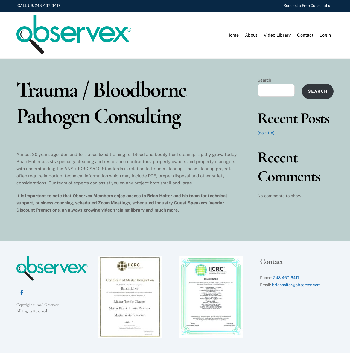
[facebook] (21, 292)
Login (325, 35)
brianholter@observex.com (296, 284)
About (251, 35)
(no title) (266, 133)
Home (233, 35)
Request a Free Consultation (308, 5)
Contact (305, 35)
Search (264, 80)
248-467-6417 (47, 5)
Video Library (277, 35)
